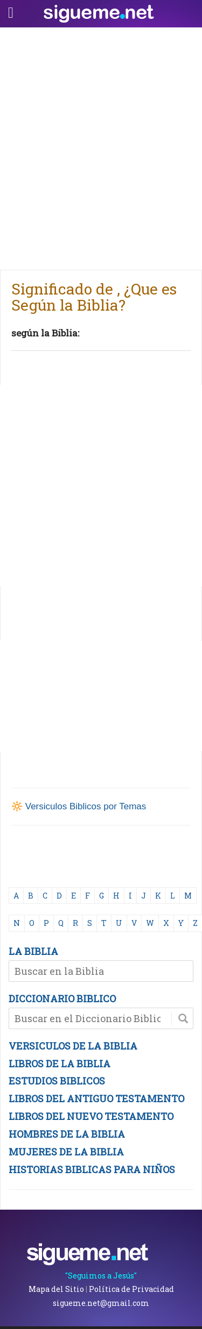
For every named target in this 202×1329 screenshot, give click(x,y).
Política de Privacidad (131, 1289)
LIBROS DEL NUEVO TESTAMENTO (91, 1116)
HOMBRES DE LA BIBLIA (67, 1133)
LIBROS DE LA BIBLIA (59, 1063)
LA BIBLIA (33, 951)
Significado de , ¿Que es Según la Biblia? (94, 297)
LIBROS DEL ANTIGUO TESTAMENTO (96, 1098)
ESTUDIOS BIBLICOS (57, 1080)
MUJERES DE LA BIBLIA (66, 1151)
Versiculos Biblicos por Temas (86, 806)
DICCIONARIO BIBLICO (62, 998)
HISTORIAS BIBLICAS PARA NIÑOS (92, 1169)
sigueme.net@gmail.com (101, 1303)
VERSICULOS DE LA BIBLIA (73, 1045)
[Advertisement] (101, 146)
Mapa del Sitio (56, 1289)
